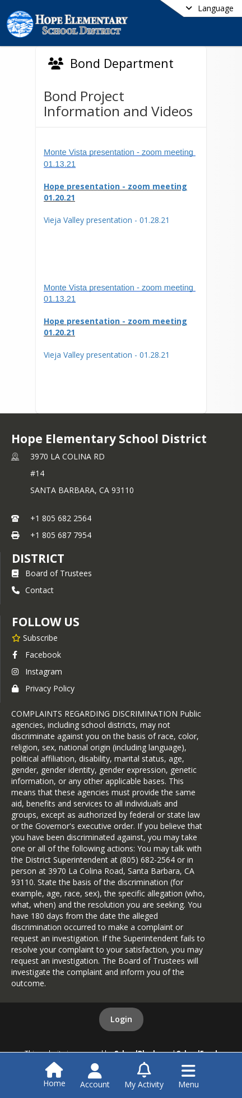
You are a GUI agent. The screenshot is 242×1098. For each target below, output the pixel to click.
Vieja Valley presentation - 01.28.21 (107, 220)
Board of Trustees (52, 573)
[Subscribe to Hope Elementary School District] (35, 637)
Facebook (36, 654)
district (38, 558)
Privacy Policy (43, 688)
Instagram (37, 671)
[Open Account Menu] (95, 1076)
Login (121, 1019)
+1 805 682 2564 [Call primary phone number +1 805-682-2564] (60, 518)
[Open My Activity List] (144, 1076)
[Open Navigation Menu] (188, 1076)
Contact (33, 590)
